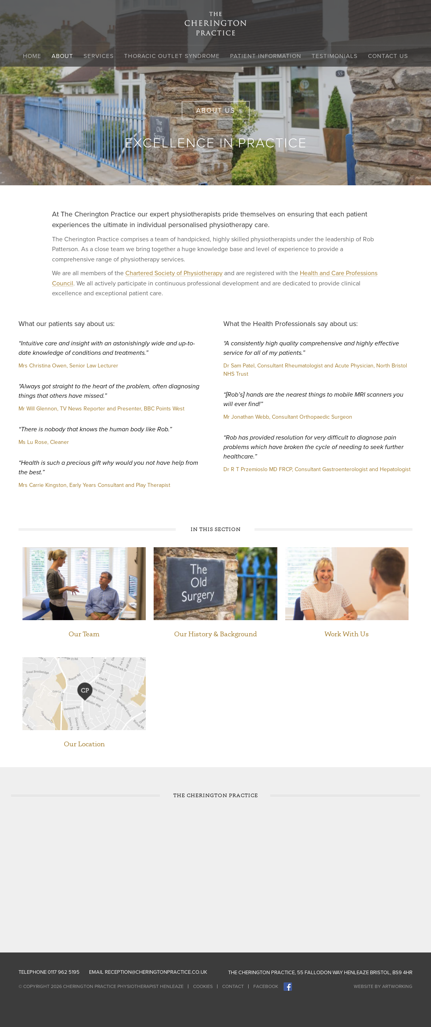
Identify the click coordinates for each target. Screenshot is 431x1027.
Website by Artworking (383, 986)
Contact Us (388, 56)
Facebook (265, 986)
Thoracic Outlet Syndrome (172, 56)
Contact (233, 986)
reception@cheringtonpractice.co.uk (156, 972)
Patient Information (265, 56)
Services (99, 56)
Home (32, 56)
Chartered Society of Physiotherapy (174, 273)
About (62, 56)
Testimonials (335, 56)
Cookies (203, 986)
